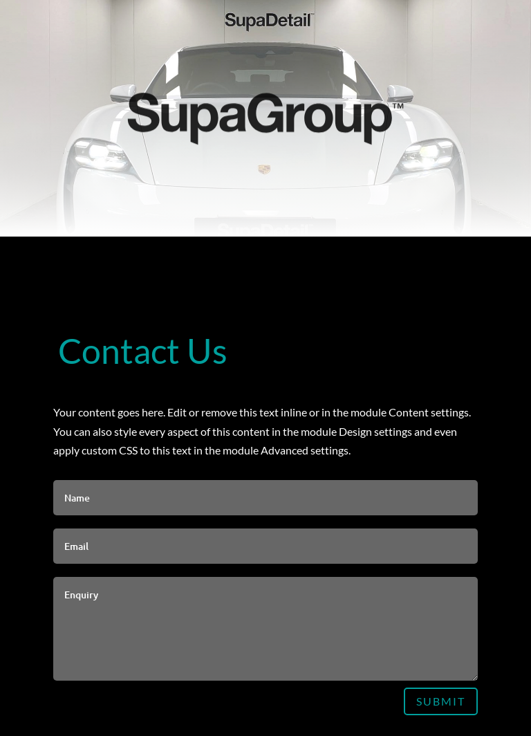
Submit (440, 701)
